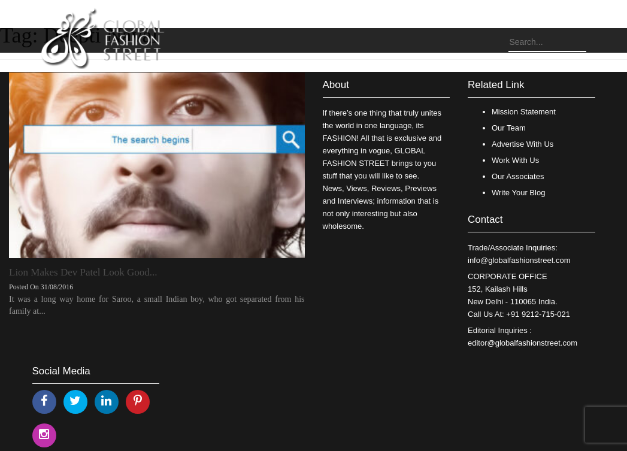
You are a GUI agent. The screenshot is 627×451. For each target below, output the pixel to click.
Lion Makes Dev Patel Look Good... (83, 272)
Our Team (509, 127)
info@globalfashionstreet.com (519, 260)
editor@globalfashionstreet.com (522, 342)
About (336, 84)
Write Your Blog (518, 192)
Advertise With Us (522, 144)
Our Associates (518, 176)
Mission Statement (524, 111)
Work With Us (515, 160)
